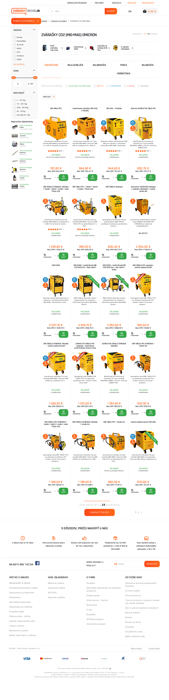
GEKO (19, 48)
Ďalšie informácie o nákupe (22, 655)
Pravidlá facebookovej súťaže (23, 608)
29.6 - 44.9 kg (22, 107)
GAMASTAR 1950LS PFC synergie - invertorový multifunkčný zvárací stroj (85, 359)
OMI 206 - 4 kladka (114, 109)
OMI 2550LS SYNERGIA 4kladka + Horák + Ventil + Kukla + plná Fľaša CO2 (56, 194)
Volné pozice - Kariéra (97, 620)
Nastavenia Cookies (18, 650)
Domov (44, 21)
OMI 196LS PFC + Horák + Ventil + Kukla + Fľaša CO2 (85, 193)
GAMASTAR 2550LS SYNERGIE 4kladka (114, 357)
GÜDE (19, 59)
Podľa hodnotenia (123, 69)
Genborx (20, 56)
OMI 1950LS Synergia (114, 191)
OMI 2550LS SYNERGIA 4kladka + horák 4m (85, 440)
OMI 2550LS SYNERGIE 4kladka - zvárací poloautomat (56, 359)
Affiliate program (94, 639)
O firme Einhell (132, 611)
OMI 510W (56, 274)
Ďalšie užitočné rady (135, 656)
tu (110, 688)
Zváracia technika (59, 21)
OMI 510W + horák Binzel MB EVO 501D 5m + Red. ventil (85, 275)
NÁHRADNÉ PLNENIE (19, 603)
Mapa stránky (135, 668)
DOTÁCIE (52, 612)
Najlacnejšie (75, 65)
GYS (18, 52)
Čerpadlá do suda (133, 651)
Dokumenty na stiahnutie (21, 612)
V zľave (131, 86)
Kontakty (116, 3)
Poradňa (90, 603)
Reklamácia (14, 617)
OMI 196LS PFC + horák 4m (114, 439)
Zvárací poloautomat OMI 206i (143, 440)
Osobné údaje (154, 668)
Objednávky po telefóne (20, 627)
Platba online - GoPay (19, 636)
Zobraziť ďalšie (99, 532)
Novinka (145, 86)
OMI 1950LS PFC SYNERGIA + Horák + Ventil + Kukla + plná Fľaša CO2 (56, 441)
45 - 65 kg (21, 111)
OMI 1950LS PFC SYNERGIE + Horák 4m (143, 357)
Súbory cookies (16, 646)
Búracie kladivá (132, 632)
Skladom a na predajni (79, 86)
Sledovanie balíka (56, 608)
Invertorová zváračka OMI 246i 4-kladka (85, 110)
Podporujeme (93, 615)
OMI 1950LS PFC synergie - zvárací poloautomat (143, 275)
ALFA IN (20, 45)
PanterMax (21, 41)
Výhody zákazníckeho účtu (22, 641)
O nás (89, 629)
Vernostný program (76, 3)
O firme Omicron (133, 615)
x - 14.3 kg (21, 100)
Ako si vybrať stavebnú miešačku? (142, 628)
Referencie (91, 625)
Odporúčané (51, 65)
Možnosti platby (56, 603)
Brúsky (128, 637)
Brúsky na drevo (133, 642)
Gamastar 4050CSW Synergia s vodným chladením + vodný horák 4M (143, 194)
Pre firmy (99, 3)
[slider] (12, 77)
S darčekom (115, 86)
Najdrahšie (99, 65)
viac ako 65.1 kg (23, 115)
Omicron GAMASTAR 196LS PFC (143, 110)
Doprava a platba (56, 617)
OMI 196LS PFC (56, 109)
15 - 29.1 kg (22, 104)
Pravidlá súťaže (16, 631)
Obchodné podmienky (20, 622)
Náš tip (100, 86)
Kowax (19, 37)
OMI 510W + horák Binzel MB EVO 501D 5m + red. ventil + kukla (114, 276)
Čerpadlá (129, 647)
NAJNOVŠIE (148, 65)
